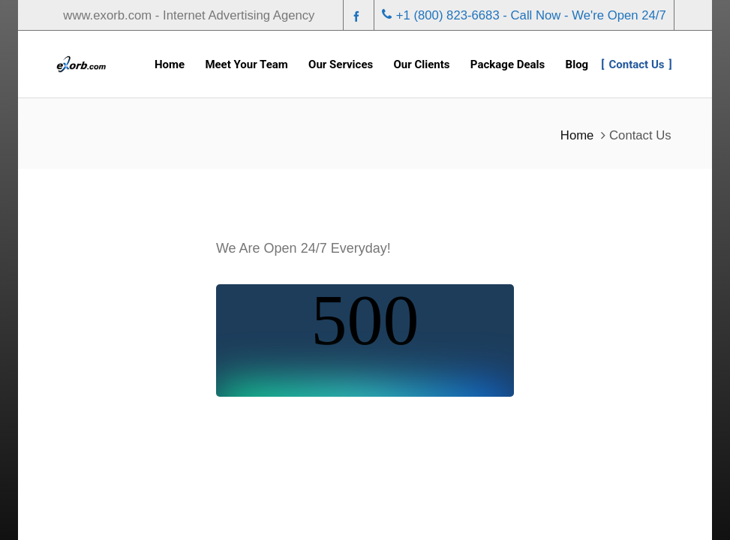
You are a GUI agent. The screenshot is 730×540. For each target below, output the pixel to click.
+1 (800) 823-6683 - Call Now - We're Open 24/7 (524, 15)
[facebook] (358, 16)
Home (577, 135)
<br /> (365, 340)
